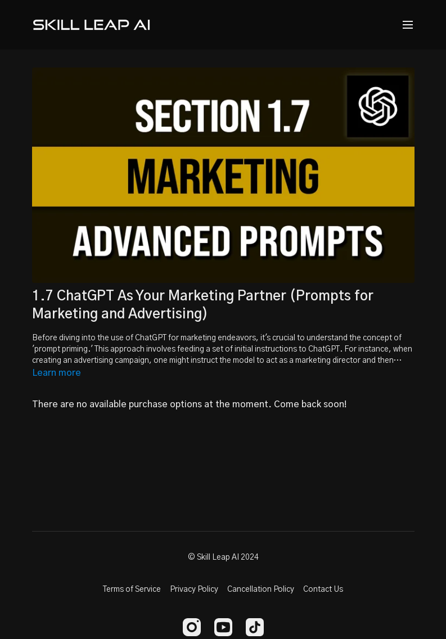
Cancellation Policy (260, 589)
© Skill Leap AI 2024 (223, 557)
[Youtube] (223, 627)
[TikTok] (255, 627)
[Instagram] (192, 627)
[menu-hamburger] (408, 25)
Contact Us (323, 589)
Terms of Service (132, 589)
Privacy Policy (194, 589)
